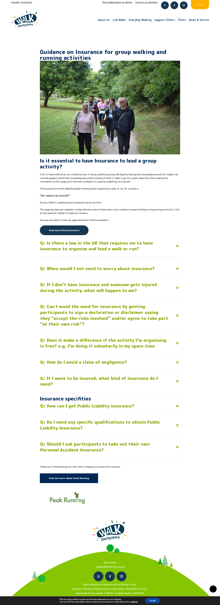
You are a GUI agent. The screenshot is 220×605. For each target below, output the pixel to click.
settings (134, 602)
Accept (153, 600)
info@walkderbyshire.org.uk (110, 566)
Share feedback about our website (117, 2)
